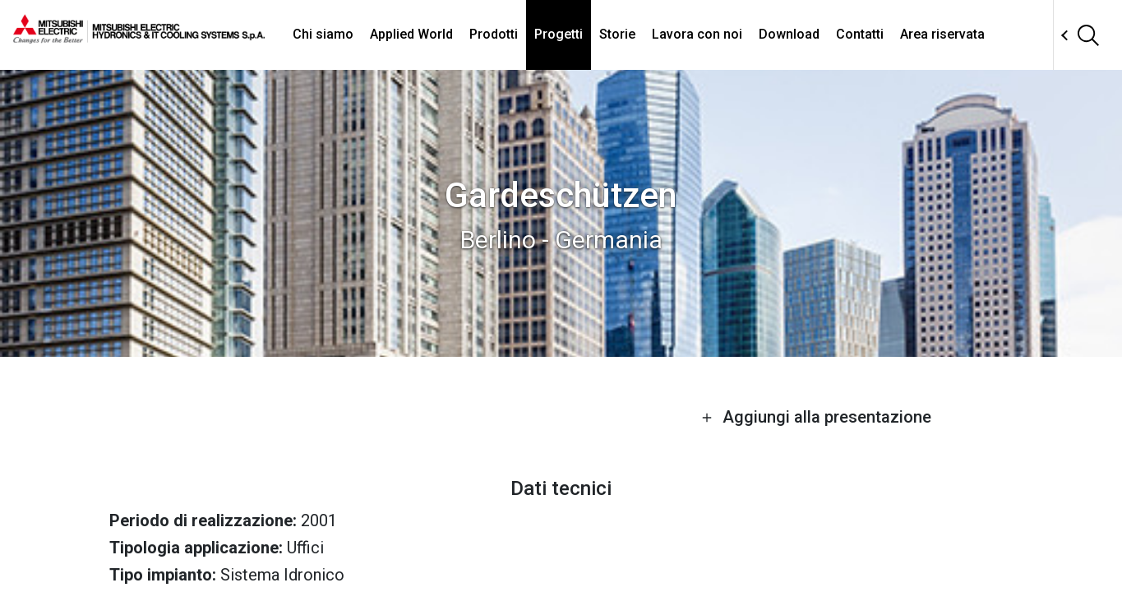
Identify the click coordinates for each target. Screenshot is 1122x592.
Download (789, 34)
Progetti (558, 34)
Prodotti (493, 34)
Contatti (860, 34)
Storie (617, 34)
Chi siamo (323, 34)
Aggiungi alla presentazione (816, 417)
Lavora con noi (697, 34)
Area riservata (942, 34)
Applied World (411, 34)
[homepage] (139, 37)
